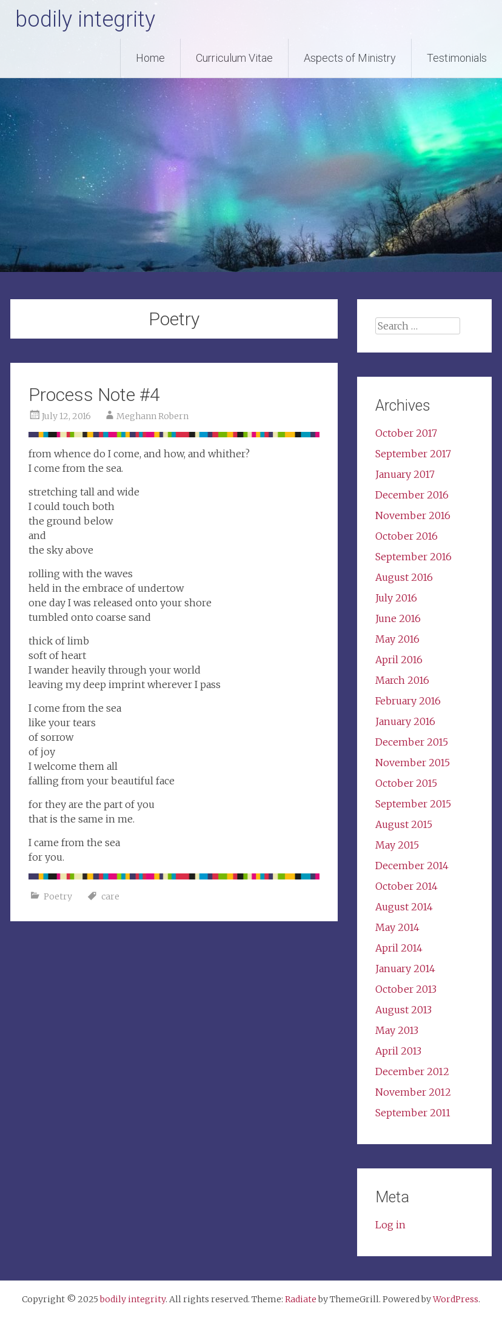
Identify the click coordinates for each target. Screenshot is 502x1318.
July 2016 (396, 598)
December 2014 (412, 865)
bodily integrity (85, 19)
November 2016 (412, 515)
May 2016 (397, 639)
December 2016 (412, 495)
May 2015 (397, 845)
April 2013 (398, 1051)
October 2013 (406, 989)
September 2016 (413, 557)
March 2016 (402, 680)
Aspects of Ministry (350, 57)
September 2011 (412, 1113)
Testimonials (457, 57)
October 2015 (406, 783)
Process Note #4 (94, 394)
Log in (390, 1225)
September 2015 (413, 804)
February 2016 (408, 701)
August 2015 (403, 824)
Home (150, 57)
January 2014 (405, 968)
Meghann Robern (152, 416)
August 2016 (404, 577)
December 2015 (411, 742)
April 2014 (399, 948)
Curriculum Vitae (234, 57)
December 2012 (412, 1071)
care (110, 896)
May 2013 (396, 1030)
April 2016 (399, 660)
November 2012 (413, 1092)
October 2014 (406, 886)
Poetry (58, 896)
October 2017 (406, 433)
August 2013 (403, 1010)
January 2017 (405, 474)
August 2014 (404, 907)
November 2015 (412, 763)
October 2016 (406, 536)
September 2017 (413, 454)
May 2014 (397, 927)
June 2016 (398, 618)
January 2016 (405, 721)
